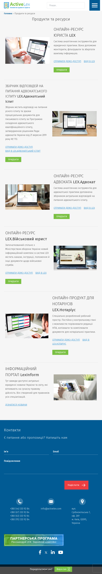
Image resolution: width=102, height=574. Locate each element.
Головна (8, 13)
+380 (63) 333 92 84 (19, 515)
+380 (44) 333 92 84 (19, 508)
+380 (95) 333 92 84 (19, 519)
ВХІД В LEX (89, 61)
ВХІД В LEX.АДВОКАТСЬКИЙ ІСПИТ (23, 151)
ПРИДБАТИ (61, 70)
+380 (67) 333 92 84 (19, 512)
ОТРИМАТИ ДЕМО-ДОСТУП (67, 61)
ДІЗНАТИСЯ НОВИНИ (16, 404)
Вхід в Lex (63, 569)
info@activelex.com (51, 508)
